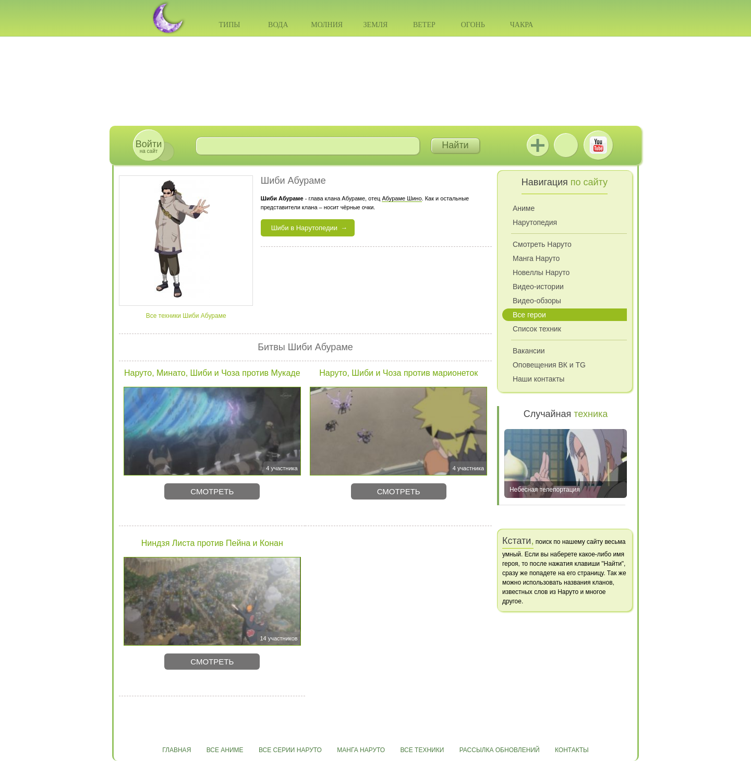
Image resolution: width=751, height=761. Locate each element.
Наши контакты (538, 379)
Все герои (529, 315)
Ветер (424, 25)
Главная (176, 750)
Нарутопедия (535, 222)
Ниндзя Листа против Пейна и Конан (212, 543)
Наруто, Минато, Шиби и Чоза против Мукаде (212, 372)
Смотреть (212, 491)
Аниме (524, 208)
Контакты (572, 750)
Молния (327, 25)
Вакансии (529, 351)
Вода (278, 25)
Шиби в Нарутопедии (304, 228)
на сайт (149, 146)
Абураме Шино (401, 198)
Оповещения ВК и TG (549, 365)
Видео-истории (538, 286)
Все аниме (225, 750)
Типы (229, 25)
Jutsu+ (538, 145)
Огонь (473, 25)
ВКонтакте (566, 145)
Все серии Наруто (290, 750)
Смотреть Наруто (542, 244)
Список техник (537, 329)
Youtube (598, 145)
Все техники (422, 750)
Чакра (522, 25)
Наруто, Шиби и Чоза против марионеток (398, 372)
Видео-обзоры (537, 300)
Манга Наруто (536, 258)
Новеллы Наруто (541, 272)
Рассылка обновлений (499, 750)
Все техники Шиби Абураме (186, 315)
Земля (376, 25)
